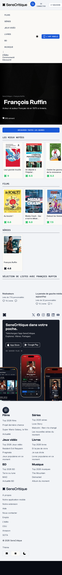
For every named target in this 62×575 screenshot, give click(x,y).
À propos (6, 498)
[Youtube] (58, 319)
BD (4, 468)
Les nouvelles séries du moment (43, 436)
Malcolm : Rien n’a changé (44, 431)
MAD (4, 480)
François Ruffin (19, 96)
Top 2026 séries (39, 423)
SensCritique (7, 96)
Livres (36, 443)
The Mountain (38, 476)
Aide (4, 512)
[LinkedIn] (53, 319)
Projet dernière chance (13, 428)
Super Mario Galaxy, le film (15, 433)
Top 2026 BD (8, 472)
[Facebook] (38, 319)
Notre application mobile (13, 503)
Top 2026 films (9, 424)
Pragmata (6, 456)
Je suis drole (38, 456)
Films (6, 418)
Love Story (37, 427)
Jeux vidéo (9, 443)
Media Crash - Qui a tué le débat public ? (33, 217)
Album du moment (40, 484)
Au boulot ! (8, 216)
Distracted (36, 480)
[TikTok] (48, 319)
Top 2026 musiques (41, 472)
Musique (37, 468)
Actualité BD (8, 484)
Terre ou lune (8, 476)
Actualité (6, 437)
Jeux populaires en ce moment (12, 461)
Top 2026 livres (39, 448)
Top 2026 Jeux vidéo (12, 448)
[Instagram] (43, 319)
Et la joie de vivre (40, 452)
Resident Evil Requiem (12, 452)
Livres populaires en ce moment (43, 461)
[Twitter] (33, 319)
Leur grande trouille (12, 170)
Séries (36, 418)
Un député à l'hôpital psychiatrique (31, 171)
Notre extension (9, 507)
